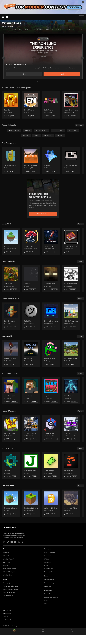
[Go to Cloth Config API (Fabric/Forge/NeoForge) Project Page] (51, 465)
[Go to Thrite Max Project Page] (31, 316)
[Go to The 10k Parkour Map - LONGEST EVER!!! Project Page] (51, 353)
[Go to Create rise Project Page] (31, 278)
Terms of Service (7, 610)
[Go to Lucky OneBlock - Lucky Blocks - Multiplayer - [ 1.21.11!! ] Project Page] (51, 503)
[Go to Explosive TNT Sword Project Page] (51, 241)
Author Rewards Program (10, 589)
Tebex (46, 600)
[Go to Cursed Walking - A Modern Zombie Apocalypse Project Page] (51, 278)
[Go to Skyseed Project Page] (11, 241)
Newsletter (47, 562)
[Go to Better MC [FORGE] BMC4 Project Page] (71, 428)
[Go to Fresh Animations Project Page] (11, 390)
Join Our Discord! (49, 552)
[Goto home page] (6, 17)
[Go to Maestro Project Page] (51, 160)
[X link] (19, 542)
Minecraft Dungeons (9, 572)
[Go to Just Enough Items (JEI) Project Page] (31, 465)
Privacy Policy (7, 613)
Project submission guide (10, 586)
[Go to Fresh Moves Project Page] (31, 390)
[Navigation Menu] (3, 17)
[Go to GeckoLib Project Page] (11, 465)
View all (80, 224)
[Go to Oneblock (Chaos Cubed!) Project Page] (11, 503)
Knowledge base (49, 579)
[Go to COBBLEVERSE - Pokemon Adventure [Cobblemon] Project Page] (51, 428)
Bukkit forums (48, 568)
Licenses (5, 616)
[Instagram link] (4, 542)
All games (6, 552)
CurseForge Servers (50, 572)
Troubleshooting (49, 583)
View (24, 74)
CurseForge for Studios (51, 597)
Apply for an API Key (9, 592)
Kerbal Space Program (9, 568)
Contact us (47, 586)
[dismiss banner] (83, 2)
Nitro (45, 603)
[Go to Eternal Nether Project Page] (31, 105)
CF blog (46, 559)
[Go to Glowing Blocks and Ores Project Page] (51, 316)
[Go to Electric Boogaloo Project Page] (11, 160)
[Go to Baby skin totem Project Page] (11, 316)
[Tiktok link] (8, 542)
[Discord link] (15, 542)
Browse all (79, 125)
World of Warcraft (8, 559)
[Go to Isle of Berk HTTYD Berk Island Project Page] (71, 503)
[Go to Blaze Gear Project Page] (11, 105)
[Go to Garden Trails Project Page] (31, 241)
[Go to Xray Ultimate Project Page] (71, 390)
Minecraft (6, 556)
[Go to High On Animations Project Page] (71, 316)
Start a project (7, 583)
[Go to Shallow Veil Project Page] (31, 353)
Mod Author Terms (8, 620)
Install (62, 74)
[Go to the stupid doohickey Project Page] (71, 278)
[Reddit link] (22, 542)
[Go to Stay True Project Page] (51, 390)
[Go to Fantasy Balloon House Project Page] (11, 353)
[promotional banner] (43, 7)
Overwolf (47, 594)
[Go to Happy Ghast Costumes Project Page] (71, 105)
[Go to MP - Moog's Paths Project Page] (31, 160)
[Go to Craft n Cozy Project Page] (11, 278)
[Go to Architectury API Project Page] (71, 465)
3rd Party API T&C (8, 595)
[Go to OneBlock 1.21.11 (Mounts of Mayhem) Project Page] (31, 503)
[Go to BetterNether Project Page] (51, 105)
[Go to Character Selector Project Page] (71, 160)
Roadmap (47, 565)
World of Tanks (7, 575)
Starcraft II (6, 565)
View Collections (43, 214)
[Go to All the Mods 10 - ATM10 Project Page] (11, 428)
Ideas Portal (47, 556)
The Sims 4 (6, 562)
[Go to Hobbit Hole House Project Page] (71, 353)
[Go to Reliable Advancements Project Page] (71, 241)
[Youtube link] (11, 542)
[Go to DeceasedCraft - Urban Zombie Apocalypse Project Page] (31, 428)
